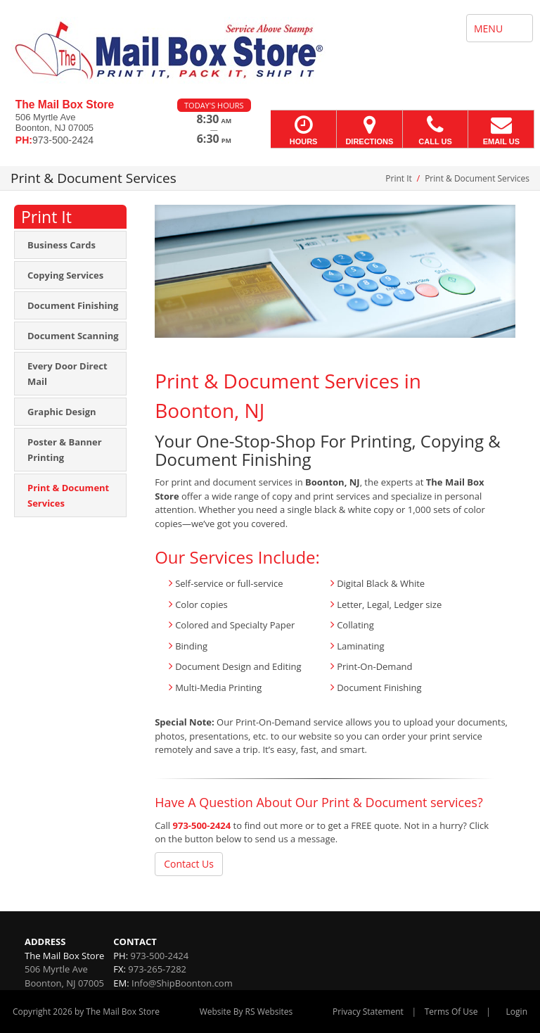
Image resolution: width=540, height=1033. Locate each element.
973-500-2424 (202, 825)
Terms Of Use (451, 1012)
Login (516, 1012)
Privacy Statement (368, 1012)
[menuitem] (70, 245)
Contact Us (189, 863)
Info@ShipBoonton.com (182, 983)
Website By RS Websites (246, 1012)
